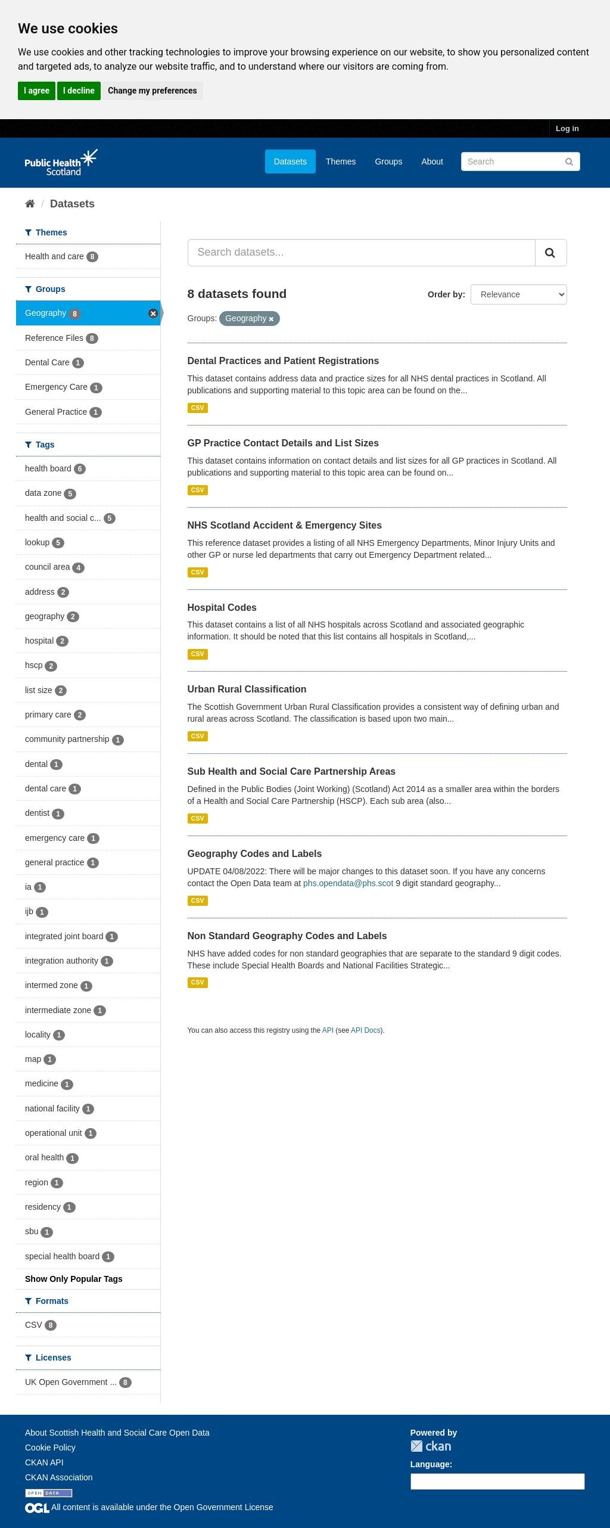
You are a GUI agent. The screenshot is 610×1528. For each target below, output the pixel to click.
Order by (445, 294)
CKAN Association (59, 1477)
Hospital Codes (222, 607)
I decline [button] (79, 90)
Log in (567, 128)
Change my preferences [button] (152, 90)
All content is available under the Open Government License (149, 1507)
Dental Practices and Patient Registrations (283, 361)
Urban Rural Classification (247, 689)
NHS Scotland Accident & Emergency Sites (285, 525)
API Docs (366, 1030)
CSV (197, 407)
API (328, 1030)
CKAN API (44, 1462)
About (432, 161)
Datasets (290, 161)
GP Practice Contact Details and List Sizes (283, 443)
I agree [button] (36, 90)
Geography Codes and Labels (255, 854)
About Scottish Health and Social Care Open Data (117, 1432)
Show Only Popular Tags (74, 1279)
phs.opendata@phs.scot (348, 883)
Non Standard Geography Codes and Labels (287, 936)
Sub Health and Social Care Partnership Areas (292, 771)
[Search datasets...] (362, 252)
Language (430, 1464)
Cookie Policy (50, 1447)
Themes (341, 161)
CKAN (430, 1446)
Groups (388, 161)
